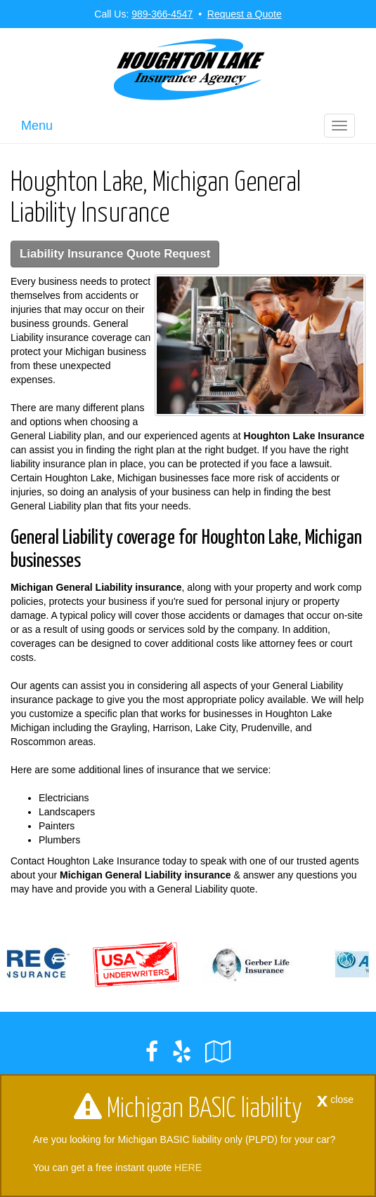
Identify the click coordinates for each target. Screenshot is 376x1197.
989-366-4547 (162, 14)
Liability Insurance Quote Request (115, 253)
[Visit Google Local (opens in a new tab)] (218, 1051)
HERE (188, 1167)
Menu (37, 126)
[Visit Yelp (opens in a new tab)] (181, 1051)
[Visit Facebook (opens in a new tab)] (151, 1051)
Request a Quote (244, 14)
